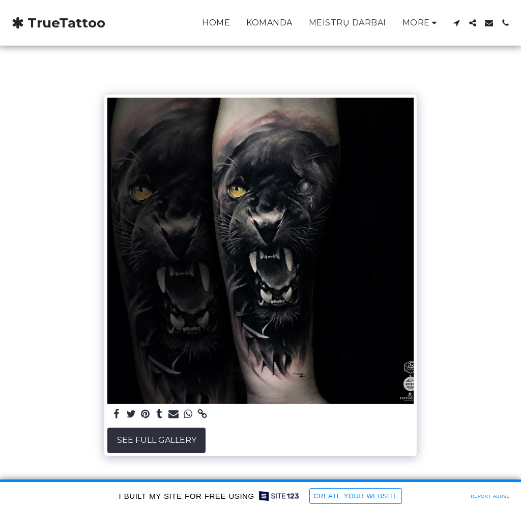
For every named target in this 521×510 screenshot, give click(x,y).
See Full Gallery (156, 440)
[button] (456, 23)
